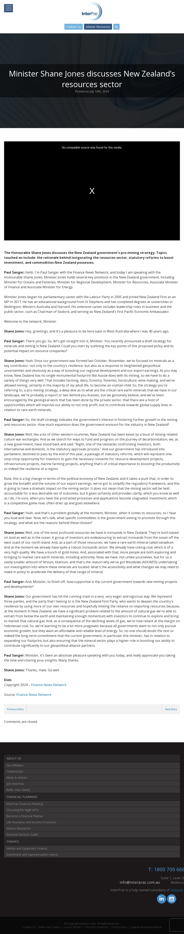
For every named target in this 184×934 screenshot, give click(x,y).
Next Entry (171, 709)
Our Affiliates (15, 765)
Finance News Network (48, 685)
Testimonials (14, 771)
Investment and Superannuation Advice (32, 854)
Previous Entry (15, 709)
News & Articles (16, 778)
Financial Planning (22, 797)
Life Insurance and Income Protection (31, 822)
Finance (13, 841)
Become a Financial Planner (24, 816)
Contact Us (73, 27)
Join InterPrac (15, 784)
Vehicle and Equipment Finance (26, 848)
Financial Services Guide (22, 834)
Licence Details (72, 927)
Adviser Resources (98, 27)
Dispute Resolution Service (146, 927)
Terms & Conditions (96, 927)
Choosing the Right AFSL (22, 810)
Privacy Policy (119, 927)
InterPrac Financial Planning (24, 804)
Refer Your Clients (18, 790)
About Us (14, 758)
